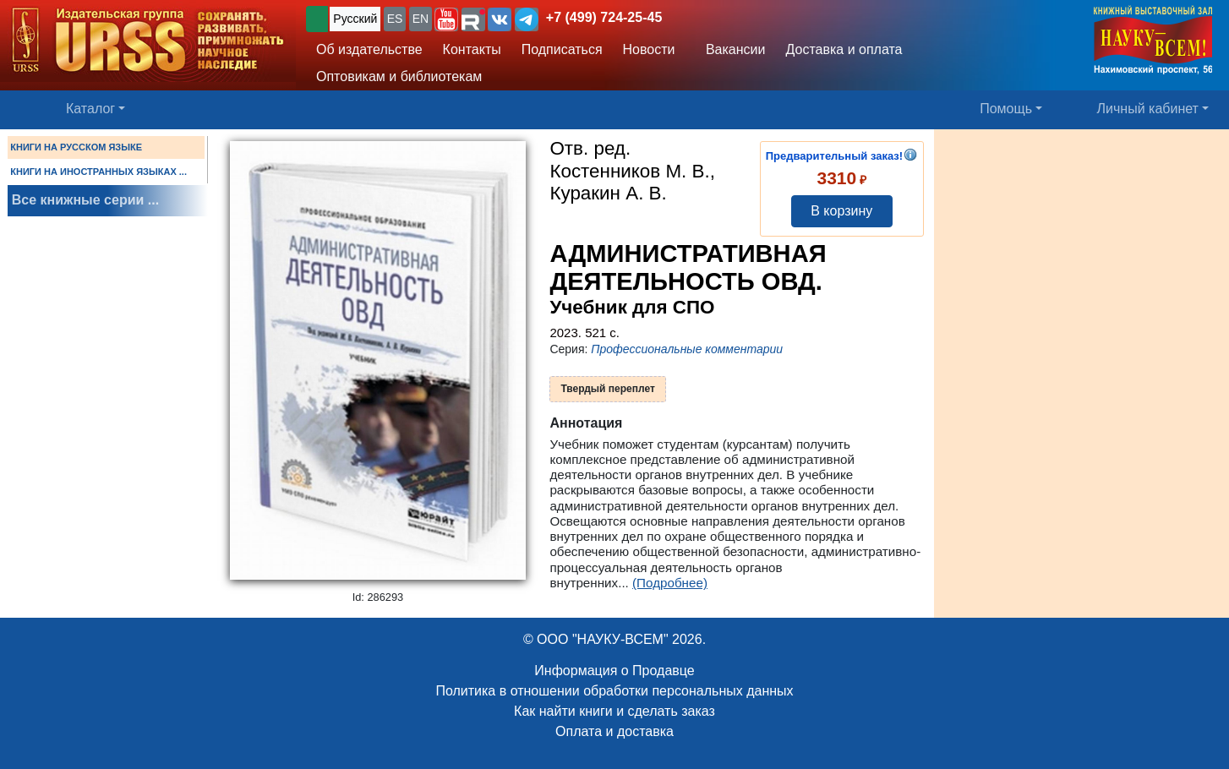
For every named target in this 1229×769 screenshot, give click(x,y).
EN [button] (420, 18)
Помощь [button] (1006, 108)
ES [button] (395, 18)
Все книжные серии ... (85, 200)
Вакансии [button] (731, 49)
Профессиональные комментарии (687, 349)
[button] (446, 19)
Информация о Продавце (614, 670)
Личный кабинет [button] (1148, 108)
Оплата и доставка (614, 731)
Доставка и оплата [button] (843, 49)
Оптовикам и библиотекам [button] (399, 76)
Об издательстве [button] (369, 49)
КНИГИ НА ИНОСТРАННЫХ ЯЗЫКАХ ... (98, 171)
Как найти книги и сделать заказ (614, 711)
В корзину (841, 211)
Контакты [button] (472, 49)
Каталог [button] (90, 108)
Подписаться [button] (562, 49)
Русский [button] (355, 18)
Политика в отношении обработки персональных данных (614, 691)
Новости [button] (649, 49)
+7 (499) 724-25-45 (604, 17)
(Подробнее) (669, 582)
